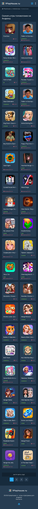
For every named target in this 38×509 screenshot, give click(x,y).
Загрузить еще (19, 474)
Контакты (19, 499)
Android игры (16, 9)
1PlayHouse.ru (12, 3)
